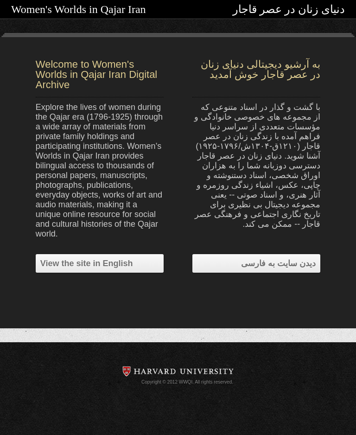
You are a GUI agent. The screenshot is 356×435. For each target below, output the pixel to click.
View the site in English (86, 263)
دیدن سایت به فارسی (278, 263)
